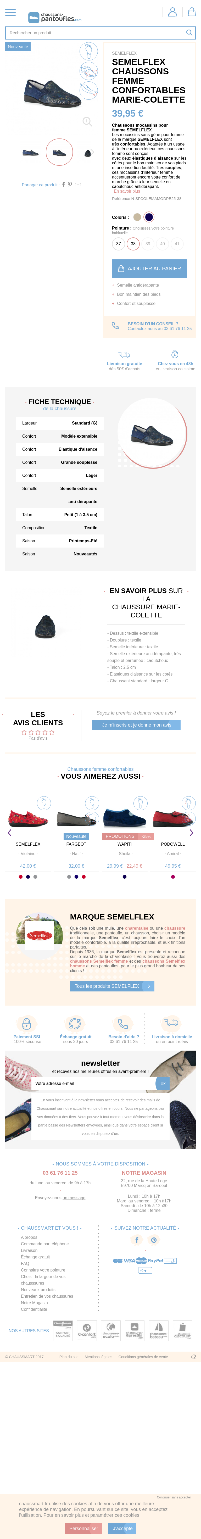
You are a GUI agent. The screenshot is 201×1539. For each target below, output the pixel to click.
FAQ (25, 1263)
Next (191, 832)
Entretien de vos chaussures (47, 1296)
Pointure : (143, 230)
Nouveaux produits (38, 1289)
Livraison (29, 1250)
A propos (29, 1237)
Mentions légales (98, 1357)
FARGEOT (76, 844)
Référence (121, 198)
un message (74, 1198)
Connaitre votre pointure (43, 1270)
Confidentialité (34, 1309)
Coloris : (120, 217)
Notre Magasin (34, 1303)
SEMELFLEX (28, 844)
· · (28, 853)
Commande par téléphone (45, 1244)
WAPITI (125, 844)
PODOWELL (173, 844)
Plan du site (69, 1357)
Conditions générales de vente (143, 1357)
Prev (9, 832)
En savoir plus (127, 191)
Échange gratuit (35, 1257)
